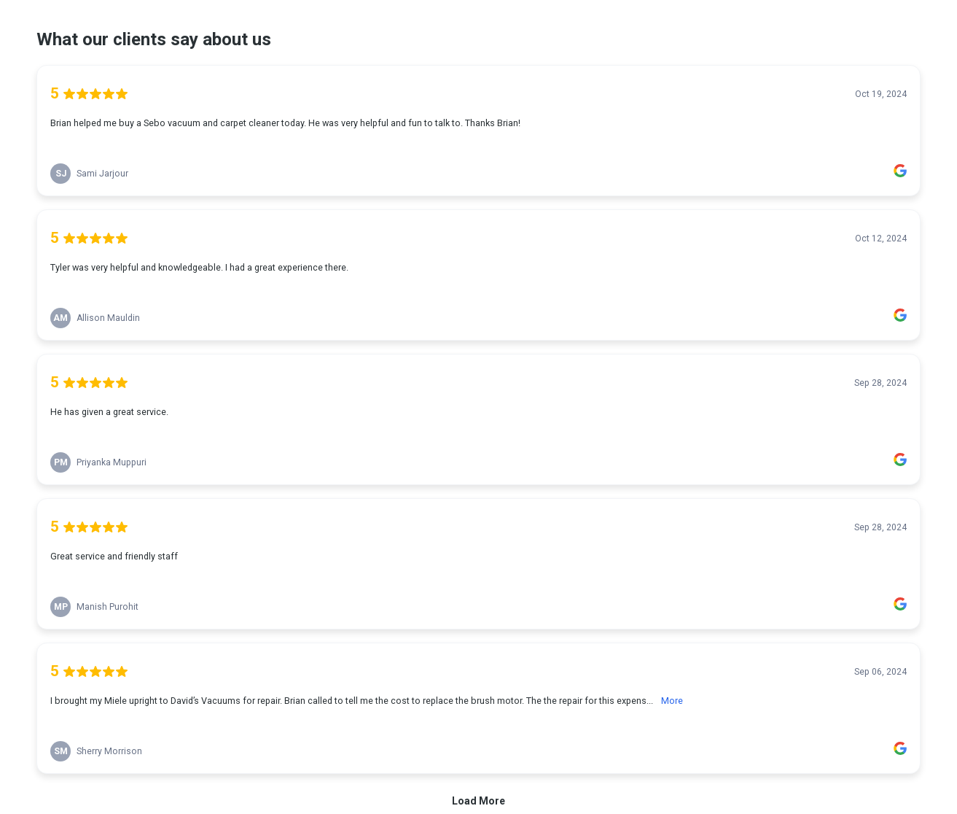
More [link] (672, 700)
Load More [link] (478, 801)
